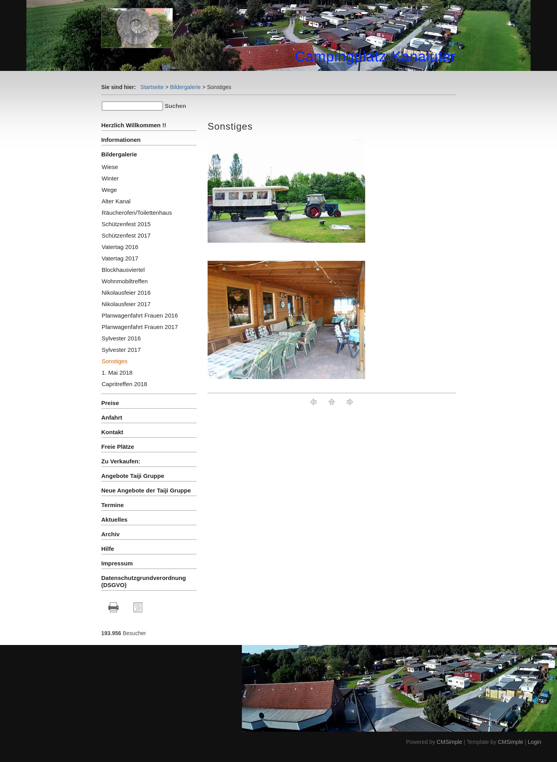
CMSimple (449, 742)
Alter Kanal (116, 201)
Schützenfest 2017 (126, 235)
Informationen (121, 139)
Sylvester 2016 (121, 338)
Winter (110, 178)
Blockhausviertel (123, 269)
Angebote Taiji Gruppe (132, 475)
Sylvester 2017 (121, 349)
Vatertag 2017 (120, 258)
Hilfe (107, 548)
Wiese (110, 167)
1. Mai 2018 (117, 372)
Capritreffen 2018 (124, 384)
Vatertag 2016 (120, 246)
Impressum (117, 563)
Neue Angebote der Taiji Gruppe (146, 490)
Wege (109, 189)
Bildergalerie (185, 87)
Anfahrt (111, 417)
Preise (110, 403)
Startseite (152, 87)
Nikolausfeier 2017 (126, 304)
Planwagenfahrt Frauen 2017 (140, 326)
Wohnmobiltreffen (125, 281)
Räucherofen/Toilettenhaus (137, 212)
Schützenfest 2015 (126, 224)
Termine (112, 505)
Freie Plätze (117, 446)
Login (534, 742)
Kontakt (112, 432)
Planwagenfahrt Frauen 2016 (140, 315)
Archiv (110, 534)
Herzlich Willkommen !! (133, 125)
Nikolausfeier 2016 (126, 292)
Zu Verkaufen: (120, 461)
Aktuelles (114, 519)
